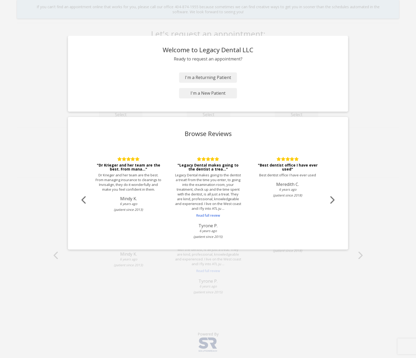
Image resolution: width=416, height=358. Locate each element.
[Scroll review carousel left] (85, 200)
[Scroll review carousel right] (331, 200)
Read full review (208, 215)
